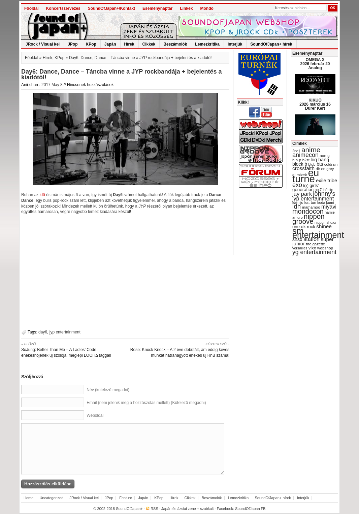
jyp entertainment (65, 332)
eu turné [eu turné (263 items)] (305, 175)
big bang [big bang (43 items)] (320, 159)
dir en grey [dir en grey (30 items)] (325, 169)
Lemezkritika (207, 44)
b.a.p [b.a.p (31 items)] (296, 160)
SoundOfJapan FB (250, 509)
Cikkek (149, 44)
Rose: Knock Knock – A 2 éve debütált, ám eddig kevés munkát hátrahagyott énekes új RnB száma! (179, 349)
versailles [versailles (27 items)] (299, 248)
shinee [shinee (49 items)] (324, 226)
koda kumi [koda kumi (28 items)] (325, 202)
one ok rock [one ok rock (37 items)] (303, 226)
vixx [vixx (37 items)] (312, 247)
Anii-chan (29, 84)
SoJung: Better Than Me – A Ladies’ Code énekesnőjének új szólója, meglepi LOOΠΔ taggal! (71, 349)
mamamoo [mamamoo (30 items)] (311, 207)
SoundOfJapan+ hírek (271, 44)
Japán (110, 44)
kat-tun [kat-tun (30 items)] (310, 202)
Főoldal (31, 8)
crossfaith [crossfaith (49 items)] (303, 168)
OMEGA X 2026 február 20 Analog (315, 63)
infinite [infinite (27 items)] (328, 190)
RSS (154, 509)
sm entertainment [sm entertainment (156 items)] (318, 233)
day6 (42, 332)
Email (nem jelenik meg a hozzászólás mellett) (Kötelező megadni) (146, 402)
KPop (91, 44)
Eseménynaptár (157, 8)
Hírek (129, 44)
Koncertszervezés (63, 8)
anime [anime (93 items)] (310, 150)
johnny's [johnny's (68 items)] (324, 193)
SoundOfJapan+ (129, 509)
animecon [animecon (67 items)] (305, 155)
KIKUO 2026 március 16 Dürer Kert (315, 104)
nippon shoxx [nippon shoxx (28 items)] (325, 222)
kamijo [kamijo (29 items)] (297, 202)
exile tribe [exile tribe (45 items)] (326, 180)
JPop (72, 44)
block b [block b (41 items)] (299, 164)
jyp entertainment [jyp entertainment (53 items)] (313, 198)
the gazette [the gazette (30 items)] (315, 244)
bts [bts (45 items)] (320, 164)
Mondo (206, 8)
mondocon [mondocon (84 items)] (308, 211)
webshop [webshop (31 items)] (325, 248)
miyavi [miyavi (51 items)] (328, 207)
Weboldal (95, 415)
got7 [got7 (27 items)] (318, 190)
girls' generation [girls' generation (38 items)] (305, 187)
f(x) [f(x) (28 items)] (305, 186)
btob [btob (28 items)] (311, 164)
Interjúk (235, 44)
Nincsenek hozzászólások (90, 84)
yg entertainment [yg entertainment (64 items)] (314, 252)
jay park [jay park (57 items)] (302, 194)
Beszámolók (175, 44)
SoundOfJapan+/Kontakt (111, 8)
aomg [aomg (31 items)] (325, 155)
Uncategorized (51, 498)
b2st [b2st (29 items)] (305, 160)
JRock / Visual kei (43, 44)
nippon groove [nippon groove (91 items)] (308, 218)
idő (43, 194)
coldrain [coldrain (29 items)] (330, 164)
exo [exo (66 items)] (297, 185)
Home (28, 498)
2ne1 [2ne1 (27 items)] (296, 151)
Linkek (186, 8)
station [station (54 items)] (311, 239)
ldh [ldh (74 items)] (296, 206)
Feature (125, 498)
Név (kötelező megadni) (108, 389)
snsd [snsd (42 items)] (297, 239)
